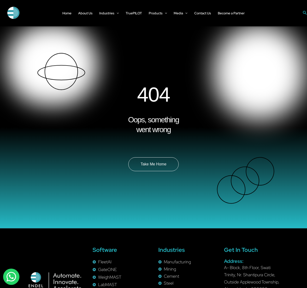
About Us (85, 13)
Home (66, 13)
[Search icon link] (305, 13)
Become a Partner (231, 13)
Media (180, 13)
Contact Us (202, 13)
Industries (109, 13)
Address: (233, 261)
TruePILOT (134, 13)
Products (158, 13)
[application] (116, 13)
